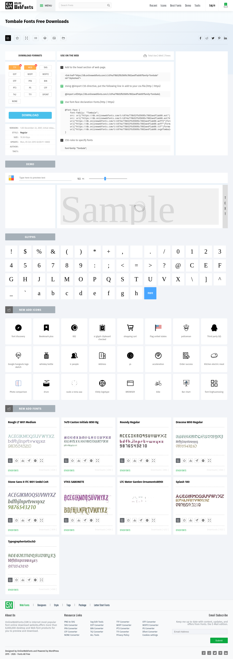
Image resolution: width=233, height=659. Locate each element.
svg (45, 67)
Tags (69, 605)
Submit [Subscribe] (219, 640)
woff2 (46, 74)
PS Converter (148, 628)
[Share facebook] (200, 38)
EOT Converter (97, 625)
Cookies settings (150, 635)
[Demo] (26, 38)
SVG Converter (70, 625)
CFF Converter (70, 632)
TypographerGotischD (21, 541)
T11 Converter (122, 632)
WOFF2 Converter (150, 625)
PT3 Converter (122, 628)
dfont (45, 94)
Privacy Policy (122, 635)
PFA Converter (70, 628)
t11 (30, 94)
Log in (212, 5)
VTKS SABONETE (74, 481)
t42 (14, 94)
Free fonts (20, 5)
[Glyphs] (36, 38)
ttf (14, 67)
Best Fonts (176, 5)
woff (30, 74)
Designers (41, 605)
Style (56, 605)
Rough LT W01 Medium (22, 422)
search (108, 5)
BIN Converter (96, 628)
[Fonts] (63, 38)
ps (30, 88)
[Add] (8, 38)
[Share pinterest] (219, 38)
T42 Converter (96, 632)
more (150, 293)
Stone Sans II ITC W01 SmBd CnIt (28, 481)
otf (15, 81)
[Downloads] (23, 460)
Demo (188, 5)
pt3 (14, 88)
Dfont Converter (149, 632)
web (30, 67)
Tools (198, 5)
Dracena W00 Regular (189, 422)
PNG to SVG (69, 622)
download (30, 115)
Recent (153, 5)
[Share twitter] (213, 38)
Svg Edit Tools (96, 622)
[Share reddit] (207, 38)
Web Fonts (24, 605)
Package (82, 605)
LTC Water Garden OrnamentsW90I (141, 481)
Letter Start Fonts (102, 605)
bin (45, 81)
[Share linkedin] (225, 38)
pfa (30, 81)
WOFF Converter (123, 625)
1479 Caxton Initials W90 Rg (81, 422)
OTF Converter (149, 622)
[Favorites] (17, 38)
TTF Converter (122, 622)
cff (45, 88)
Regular (23, 132)
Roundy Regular (130, 422)
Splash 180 (183, 481)
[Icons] (54, 38)
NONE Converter (71, 635)
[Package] (45, 38)
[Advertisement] (202, 103)
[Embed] (35, 460)
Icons (164, 5)
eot (14, 74)
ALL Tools (94, 635)
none (14, 101)
